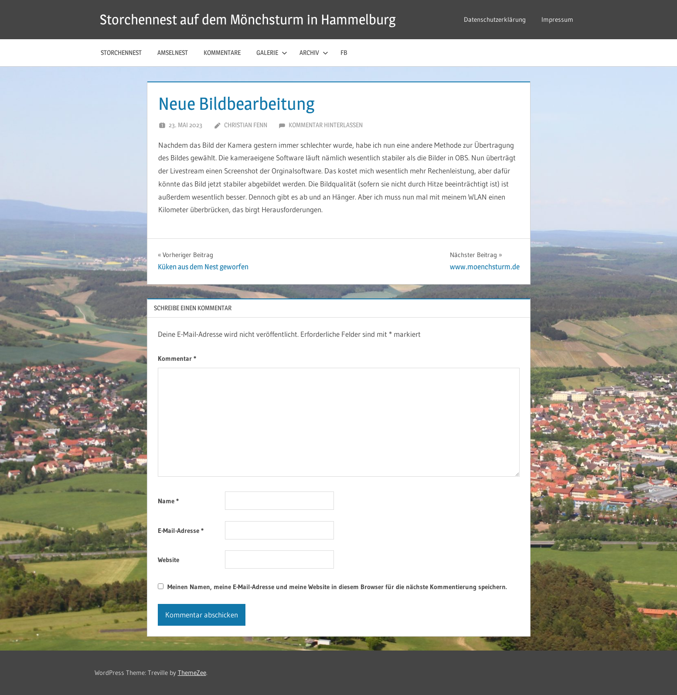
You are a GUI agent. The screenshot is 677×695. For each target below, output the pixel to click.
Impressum (557, 19)
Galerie (271, 52)
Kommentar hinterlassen (326, 125)
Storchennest (121, 52)
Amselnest (172, 52)
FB (343, 52)
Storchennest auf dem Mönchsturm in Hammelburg (248, 19)
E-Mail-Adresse (181, 530)
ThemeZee (192, 672)
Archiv (313, 52)
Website (168, 560)
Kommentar (177, 358)
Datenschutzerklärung (495, 19)
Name (168, 501)
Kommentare (222, 52)
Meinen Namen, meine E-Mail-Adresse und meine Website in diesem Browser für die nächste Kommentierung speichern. (337, 587)
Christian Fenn (245, 125)
